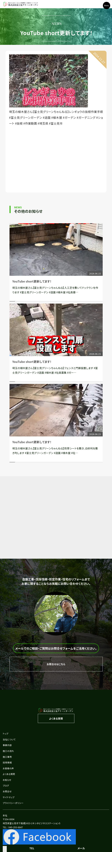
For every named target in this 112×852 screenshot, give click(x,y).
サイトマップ (8, 797)
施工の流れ (8, 750)
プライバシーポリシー (13, 802)
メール (81, 848)
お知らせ (7, 779)
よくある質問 (9, 774)
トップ (5, 733)
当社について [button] (9, 739)
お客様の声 (8, 768)
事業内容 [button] (7, 745)
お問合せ (7, 791)
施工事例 (7, 756)
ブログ (6, 785)
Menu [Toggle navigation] (106, 5)
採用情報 (7, 762)
